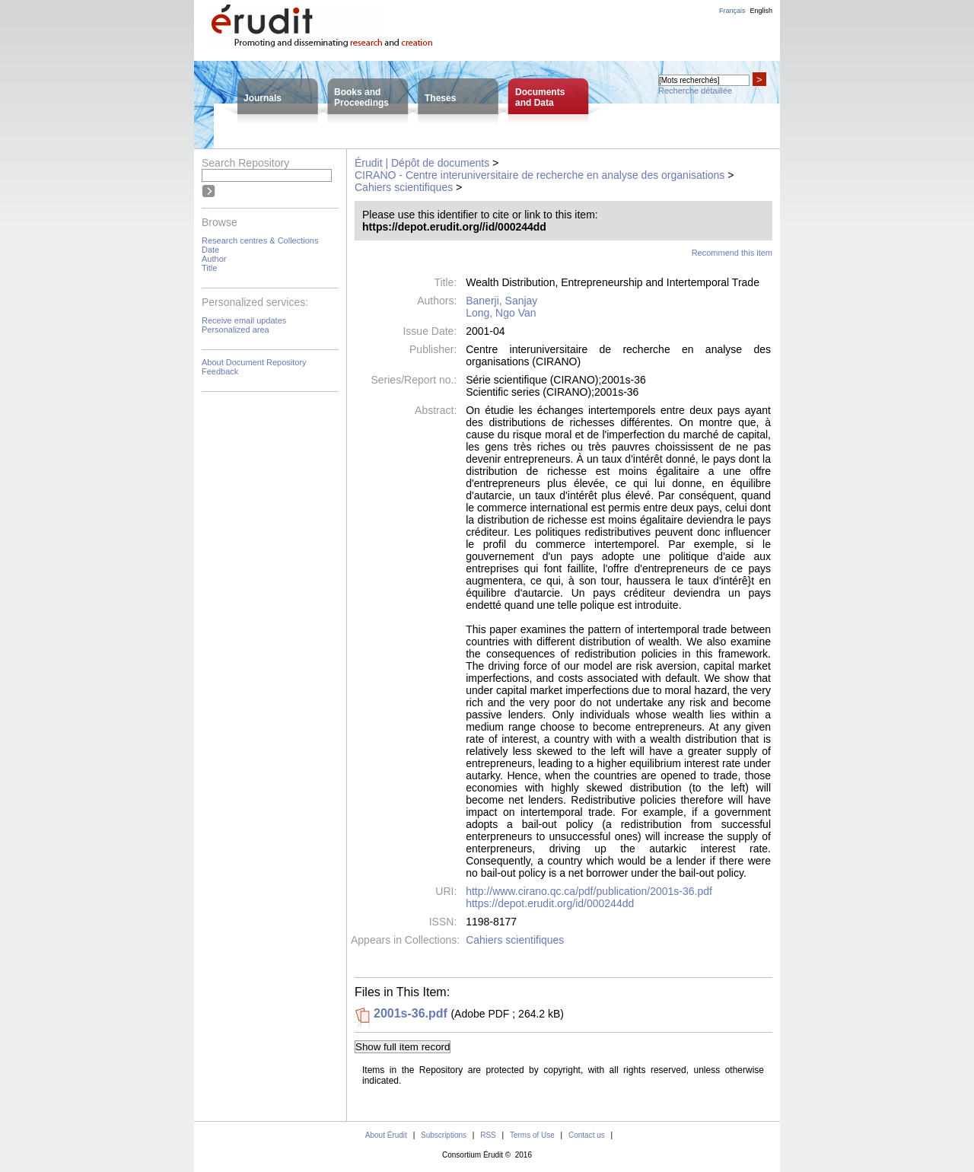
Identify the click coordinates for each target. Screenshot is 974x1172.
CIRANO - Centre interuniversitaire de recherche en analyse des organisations (539, 175)
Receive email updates (244, 320)
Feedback (220, 371)
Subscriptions (443, 1135)
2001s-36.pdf (410, 1013)
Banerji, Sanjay (501, 301)
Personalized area (235, 329)
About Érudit (386, 1135)
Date (210, 249)
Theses (440, 98)
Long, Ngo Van (501, 313)
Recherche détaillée (695, 90)
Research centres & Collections (260, 240)
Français (732, 10)
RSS (488, 1135)
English (761, 10)
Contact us (586, 1135)
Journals (263, 98)
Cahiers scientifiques (404, 187)
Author (214, 258)
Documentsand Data (540, 97)
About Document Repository (254, 362)
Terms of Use (532, 1135)
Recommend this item (732, 252)
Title (209, 267)
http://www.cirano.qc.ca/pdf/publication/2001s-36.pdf (589, 891)
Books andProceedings (361, 97)
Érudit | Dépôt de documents (422, 163)
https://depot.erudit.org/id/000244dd (550, 903)
